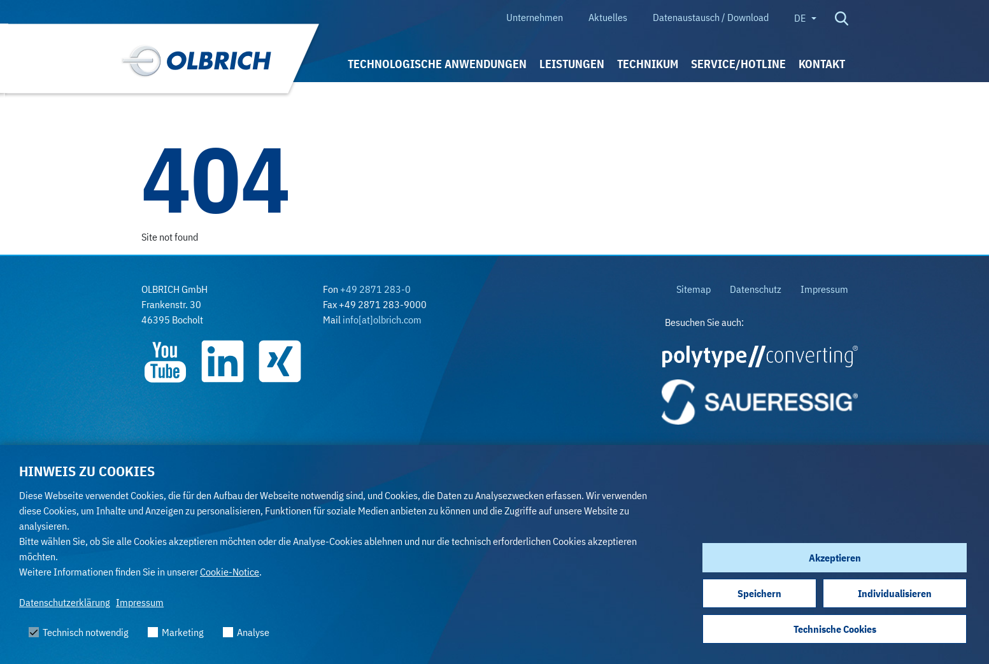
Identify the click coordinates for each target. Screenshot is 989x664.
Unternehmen (534, 17)
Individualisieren (895, 593)
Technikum (647, 64)
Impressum (140, 602)
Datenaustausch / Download (711, 17)
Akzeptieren (835, 557)
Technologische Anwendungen (437, 64)
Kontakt (822, 64)
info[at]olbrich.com (382, 319)
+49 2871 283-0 (375, 289)
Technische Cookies (834, 629)
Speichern (759, 593)
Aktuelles (607, 17)
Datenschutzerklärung (64, 602)
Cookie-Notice (229, 571)
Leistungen (571, 64)
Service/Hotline (738, 64)
